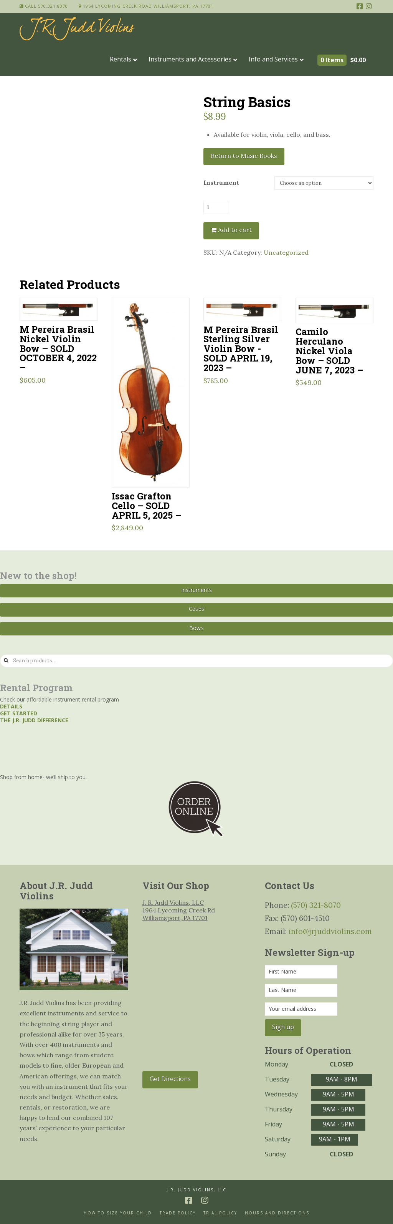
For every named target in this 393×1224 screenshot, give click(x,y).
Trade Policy (178, 1213)
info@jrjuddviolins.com (330, 931)
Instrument (221, 182)
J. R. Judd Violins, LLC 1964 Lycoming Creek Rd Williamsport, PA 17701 (178, 910)
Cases (196, 608)
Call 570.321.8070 (44, 6)
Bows (196, 628)
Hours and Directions (277, 1213)
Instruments (196, 590)
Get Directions (170, 1079)
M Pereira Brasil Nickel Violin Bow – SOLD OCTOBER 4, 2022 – (58, 348)
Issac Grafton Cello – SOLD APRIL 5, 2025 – (146, 505)
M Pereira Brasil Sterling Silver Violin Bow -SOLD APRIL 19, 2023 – (240, 348)
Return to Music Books (244, 155)
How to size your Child (118, 1213)
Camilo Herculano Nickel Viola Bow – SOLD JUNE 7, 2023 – (329, 350)
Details (11, 706)
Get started (18, 713)
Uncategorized (286, 252)
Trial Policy (220, 1213)
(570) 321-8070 (316, 905)
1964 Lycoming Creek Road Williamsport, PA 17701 (146, 6)
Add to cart (235, 230)
